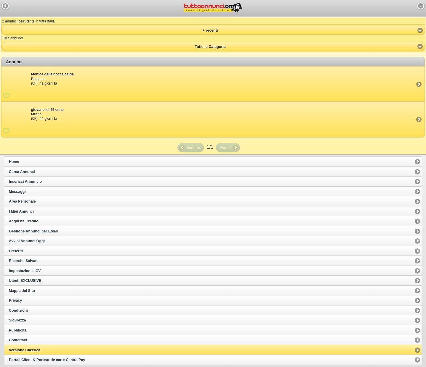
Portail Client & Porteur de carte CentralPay (47, 360)
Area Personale (22, 201)
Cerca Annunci (22, 172)
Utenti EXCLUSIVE (25, 281)
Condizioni (18, 310)
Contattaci (18, 340)
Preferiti (16, 251)
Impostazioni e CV (25, 271)
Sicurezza (17, 320)
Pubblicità (18, 330)
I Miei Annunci (21, 211)
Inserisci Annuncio (25, 182)
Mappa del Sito (22, 291)
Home (14, 162)
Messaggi (17, 192)
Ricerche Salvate (23, 261)
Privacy (15, 300)
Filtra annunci (12, 38)
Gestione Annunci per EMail (33, 231)
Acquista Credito (23, 221)
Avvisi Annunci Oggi (27, 241)
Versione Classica (24, 350)
